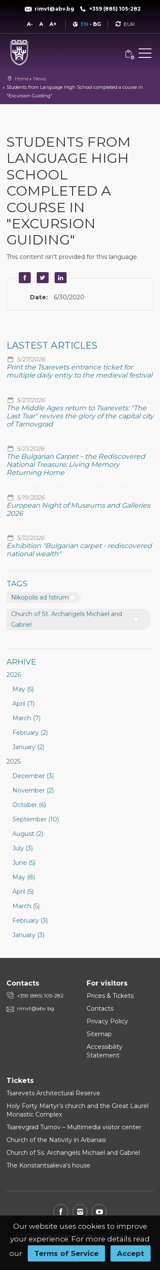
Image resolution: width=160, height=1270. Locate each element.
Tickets (20, 1081)
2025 (13, 761)
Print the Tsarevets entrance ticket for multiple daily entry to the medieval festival (79, 371)
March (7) (26, 718)
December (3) (33, 776)
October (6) (29, 805)
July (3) (22, 848)
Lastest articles (51, 345)
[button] (145, 54)
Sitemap (99, 1034)
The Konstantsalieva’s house (48, 1165)
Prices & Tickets (110, 996)
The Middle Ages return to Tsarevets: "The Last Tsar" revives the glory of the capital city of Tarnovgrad (80, 416)
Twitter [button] (41, 277)
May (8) (23, 877)
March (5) (26, 906)
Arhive (21, 662)
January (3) (28, 935)
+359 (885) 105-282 (40, 995)
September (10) (35, 819)
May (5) (23, 689)
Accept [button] (130, 1253)
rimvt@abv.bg (35, 1008)
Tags (16, 583)
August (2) (27, 834)
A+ (52, 24)
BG (97, 24)
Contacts (100, 1008)
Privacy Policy (107, 1021)
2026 (13, 675)
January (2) (28, 747)
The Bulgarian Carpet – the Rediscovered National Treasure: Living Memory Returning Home (75, 464)
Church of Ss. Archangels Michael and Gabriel (73, 1152)
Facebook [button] (23, 277)
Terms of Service (66, 1253)
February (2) (30, 732)
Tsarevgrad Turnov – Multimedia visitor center (73, 1127)
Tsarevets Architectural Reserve (53, 1093)
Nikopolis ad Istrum (40, 597)
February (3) (30, 920)
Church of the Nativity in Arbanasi (56, 1140)
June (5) (23, 863)
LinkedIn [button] (59, 277)
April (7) (23, 703)
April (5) (23, 891)
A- (30, 24)
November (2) (33, 790)
